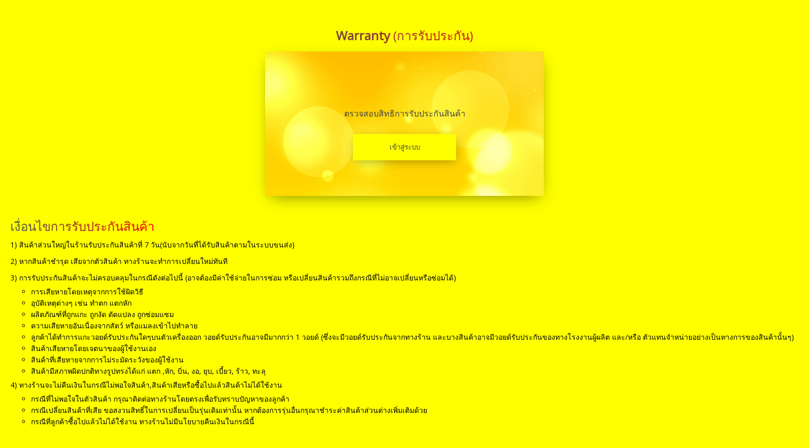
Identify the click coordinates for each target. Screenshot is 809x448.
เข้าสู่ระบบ (405, 147)
